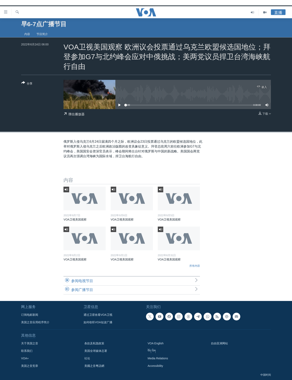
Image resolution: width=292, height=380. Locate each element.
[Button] (26, 84)
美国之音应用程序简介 (35, 322)
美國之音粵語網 (94, 365)
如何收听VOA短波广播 (98, 322)
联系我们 (26, 350)
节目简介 (42, 34)
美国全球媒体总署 (95, 350)
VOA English (156, 343)
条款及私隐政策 (94, 343)
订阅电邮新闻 (29, 314)
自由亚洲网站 (219, 343)
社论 (87, 358)
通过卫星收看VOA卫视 (98, 314)
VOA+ (25, 358)
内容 (27, 34)
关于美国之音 (29, 343)
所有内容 (194, 265)
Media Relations (158, 358)
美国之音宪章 (29, 365)
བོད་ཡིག (152, 350)
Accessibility (155, 365)
